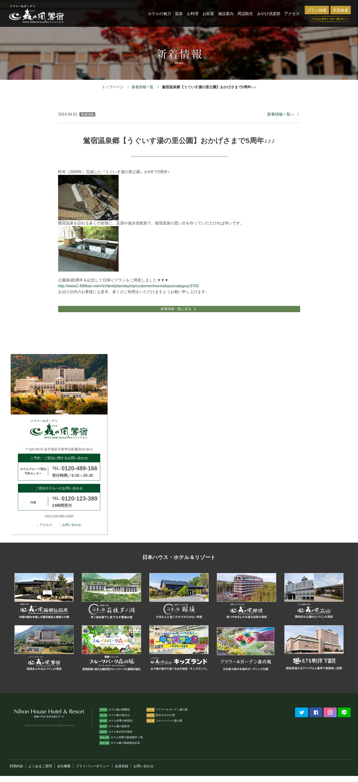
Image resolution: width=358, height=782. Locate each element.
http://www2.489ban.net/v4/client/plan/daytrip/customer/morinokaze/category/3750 (128, 286)
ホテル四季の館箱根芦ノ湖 (121, 743)
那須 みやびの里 (160, 721)
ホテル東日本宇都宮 (115, 737)
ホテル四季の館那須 (115, 726)
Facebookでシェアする (315, 718)
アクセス (46, 531)
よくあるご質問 (40, 772)
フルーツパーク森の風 (164, 726)
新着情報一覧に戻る (175, 312)
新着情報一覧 (142, 87)
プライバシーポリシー (93, 772)
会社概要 (64, 772)
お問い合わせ (71, 531)
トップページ (112, 87)
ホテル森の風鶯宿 (114, 715)
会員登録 (121, 772)
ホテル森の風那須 (114, 732)
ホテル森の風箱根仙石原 (119, 748)
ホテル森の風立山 (114, 721)
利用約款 (16, 772)
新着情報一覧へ (280, 114)
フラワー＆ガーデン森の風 (167, 715)
